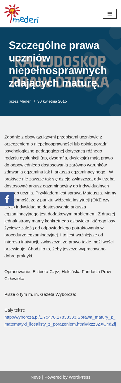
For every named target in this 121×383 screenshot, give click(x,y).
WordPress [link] (79, 377)
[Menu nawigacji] (110, 14)
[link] (21, 13)
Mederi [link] (26, 101)
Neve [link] (36, 377)
